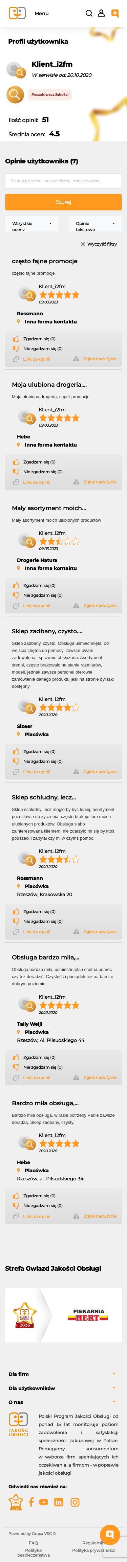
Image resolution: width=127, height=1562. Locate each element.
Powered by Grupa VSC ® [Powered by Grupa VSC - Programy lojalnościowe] (32, 1533)
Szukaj (63, 202)
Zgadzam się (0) (39, 339)
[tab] (63, 1374)
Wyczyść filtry (102, 244)
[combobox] (32, 223)
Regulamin (93, 1542)
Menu (41, 13)
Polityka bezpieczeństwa (33, 1553)
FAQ (33, 1542)
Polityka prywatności (93, 1550)
